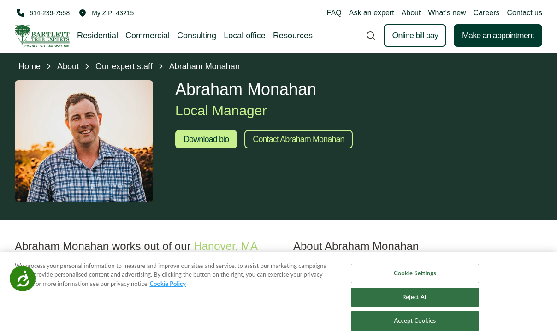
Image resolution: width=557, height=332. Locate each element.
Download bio (206, 139)
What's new (447, 13)
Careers (487, 13)
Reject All (414, 304)
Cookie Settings (415, 280)
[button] (106, 12)
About (411, 13)
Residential (97, 35)
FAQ (334, 13)
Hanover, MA (225, 246)
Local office (245, 35)
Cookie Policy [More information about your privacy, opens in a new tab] (168, 291)
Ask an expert (371, 13)
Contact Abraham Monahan (298, 139)
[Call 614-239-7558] (42, 12)
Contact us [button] (524, 13)
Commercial (147, 35)
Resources (293, 35)
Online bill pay (415, 35)
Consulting (196, 35)
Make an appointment (498, 35)
